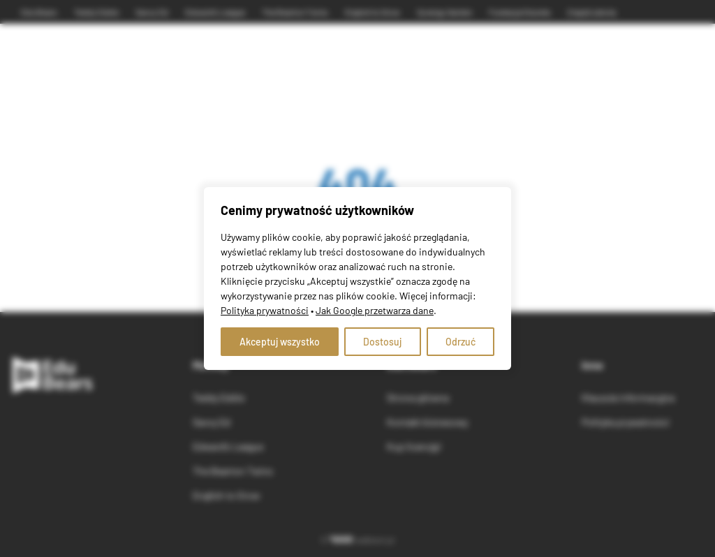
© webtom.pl (357, 539)
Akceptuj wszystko (279, 342)
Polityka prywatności (265, 310)
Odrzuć (460, 342)
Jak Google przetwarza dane (375, 310)
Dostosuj (382, 342)
